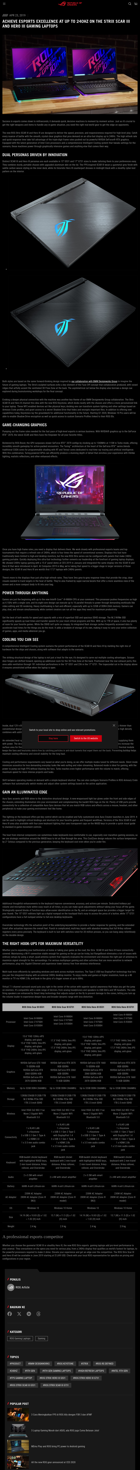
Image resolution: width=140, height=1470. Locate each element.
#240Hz (13, 1370)
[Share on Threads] (38, 1313)
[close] (114, 725)
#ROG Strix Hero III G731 (86, 1378)
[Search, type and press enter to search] (130, 3)
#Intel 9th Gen (119, 1370)
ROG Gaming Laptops (20, 1338)
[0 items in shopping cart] (136, 3)
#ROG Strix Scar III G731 (56, 1385)
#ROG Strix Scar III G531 (22, 1385)
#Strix (84, 1363)
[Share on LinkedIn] (28, 1313)
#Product (15, 1363)
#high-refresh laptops (91, 1370)
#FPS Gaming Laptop (21, 1378)
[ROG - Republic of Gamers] (70, 3)
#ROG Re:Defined (104, 1363)
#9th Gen (30, 1370)
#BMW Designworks (38, 1363)
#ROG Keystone (65, 1363)
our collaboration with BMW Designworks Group (94, 381)
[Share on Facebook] (9, 1313)
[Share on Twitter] (19, 1313)
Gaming (41, 1338)
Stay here (53, 738)
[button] (4, 4)
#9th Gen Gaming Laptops (56, 1370)
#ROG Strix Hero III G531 (53, 1378)
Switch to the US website (86, 738)
